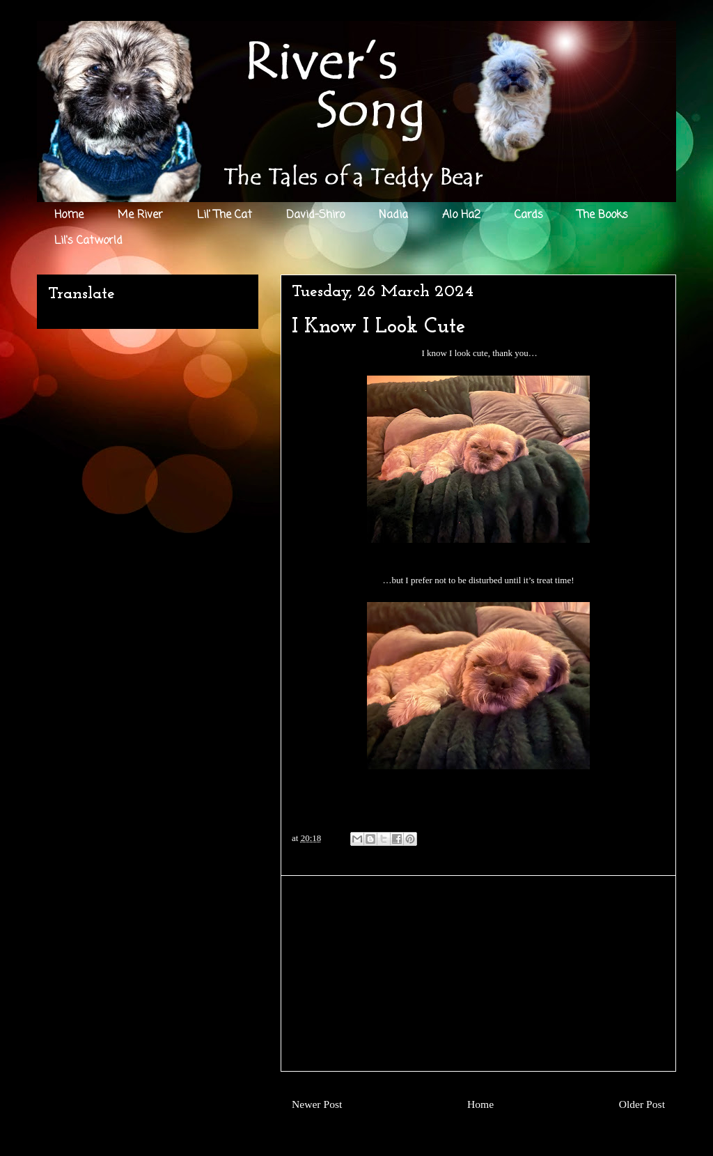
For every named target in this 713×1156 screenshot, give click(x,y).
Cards (529, 215)
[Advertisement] (478, 973)
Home (69, 215)
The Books (602, 215)
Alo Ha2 (461, 215)
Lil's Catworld (88, 241)
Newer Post (317, 1104)
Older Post (642, 1104)
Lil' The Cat (224, 215)
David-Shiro (315, 215)
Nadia (393, 215)
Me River (140, 215)
